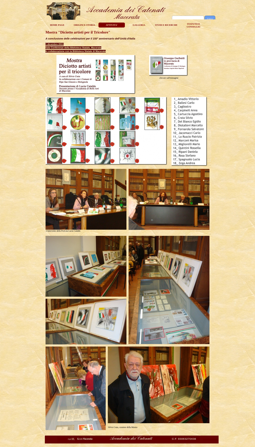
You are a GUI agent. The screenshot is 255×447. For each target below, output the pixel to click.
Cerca (210, 18)
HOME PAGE (57, 25)
